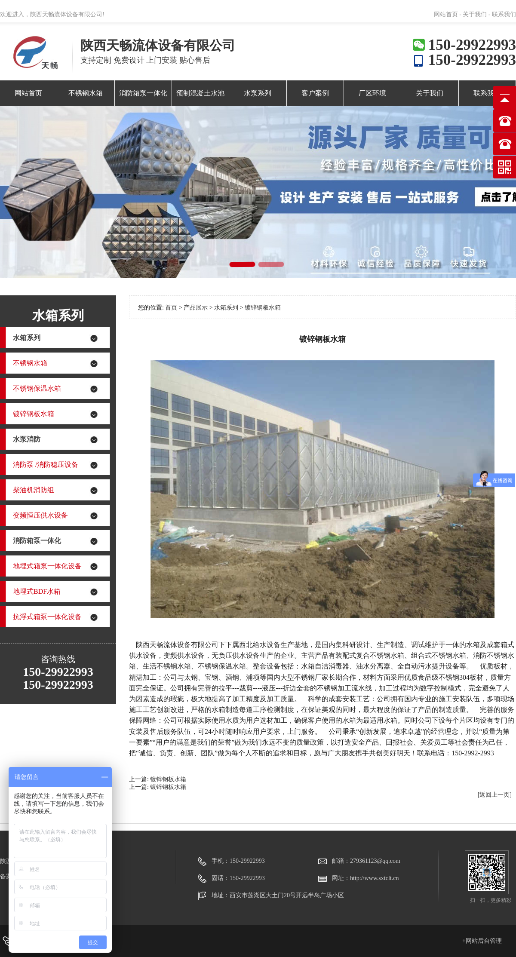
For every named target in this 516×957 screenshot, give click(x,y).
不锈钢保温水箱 (37, 388)
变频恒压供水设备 (40, 515)
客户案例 (315, 93)
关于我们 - (476, 14)
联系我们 (504, 14)
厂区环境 (372, 93)
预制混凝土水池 (200, 93)
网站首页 (28, 93)
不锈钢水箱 (85, 93)
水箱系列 (26, 337)
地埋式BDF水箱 (37, 591)
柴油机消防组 (33, 490)
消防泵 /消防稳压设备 (45, 464)
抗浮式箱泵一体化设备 (47, 616)
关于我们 (429, 93)
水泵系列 (257, 93)
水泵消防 (26, 439)
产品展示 (196, 307)
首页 (171, 307)
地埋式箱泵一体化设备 (47, 566)
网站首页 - (448, 14)
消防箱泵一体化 (143, 93)
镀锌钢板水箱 (33, 413)
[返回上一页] (495, 794)
